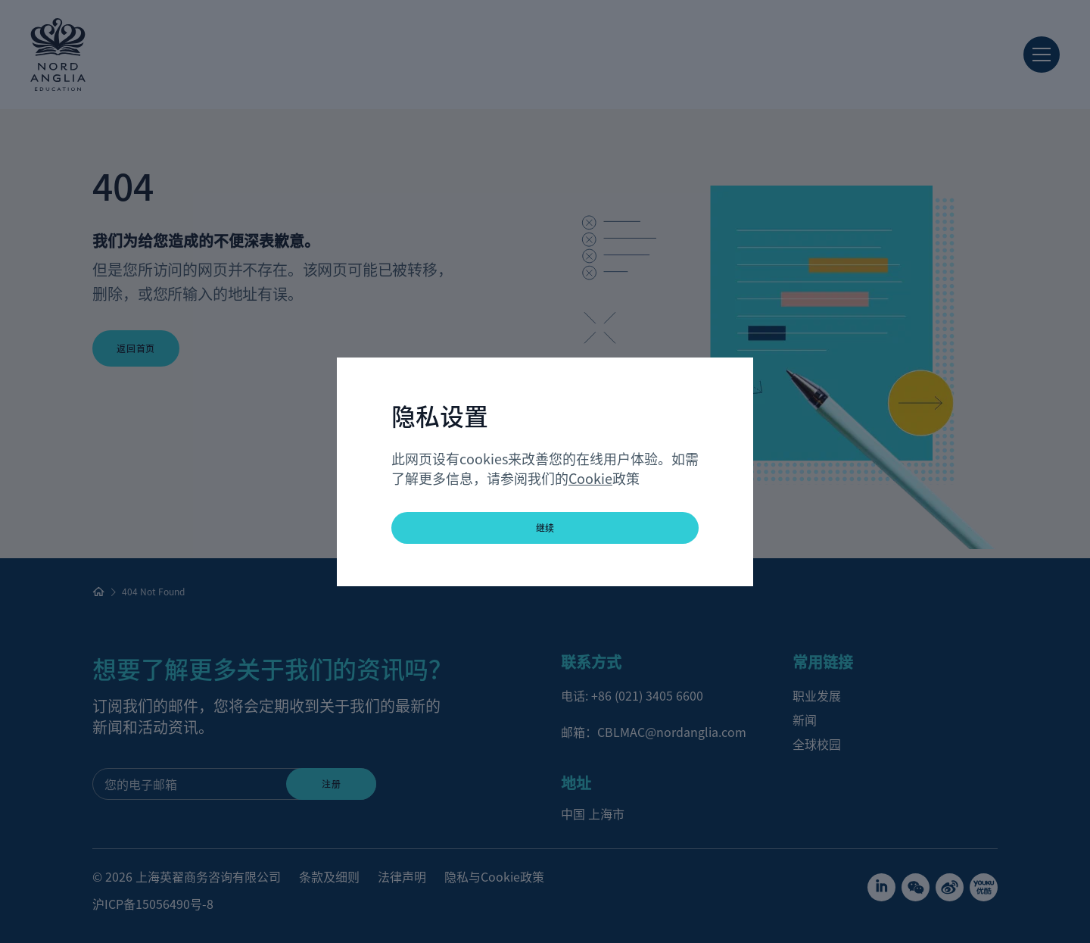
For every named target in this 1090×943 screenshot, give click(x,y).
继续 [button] (545, 527)
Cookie (590, 478)
